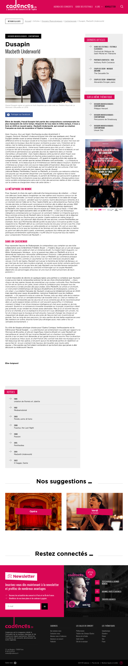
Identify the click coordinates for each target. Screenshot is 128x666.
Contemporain (70, 21)
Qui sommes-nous (55, 631)
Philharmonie (80, 631)
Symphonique (106, 631)
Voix (103, 639)
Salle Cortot (80, 639)
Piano (103, 641)
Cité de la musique (82, 641)
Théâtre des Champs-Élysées (85, 633)
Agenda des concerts (63, 7)
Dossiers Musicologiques (52, 21)
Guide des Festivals (84, 7)
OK (45, 606)
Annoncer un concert (56, 639)
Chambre (105, 633)
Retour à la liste (14, 21)
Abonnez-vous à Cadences (108, 591)
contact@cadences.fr (11, 653)
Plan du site (95, 663)
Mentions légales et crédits (110, 663)
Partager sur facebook (18, 114)
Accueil (28, 21)
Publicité (53, 641)
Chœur (104, 636)
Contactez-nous (55, 633)
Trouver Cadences (105, 599)
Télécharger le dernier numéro (107, 582)
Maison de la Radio (82, 636)
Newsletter (110, 7)
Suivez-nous (10, 663)
